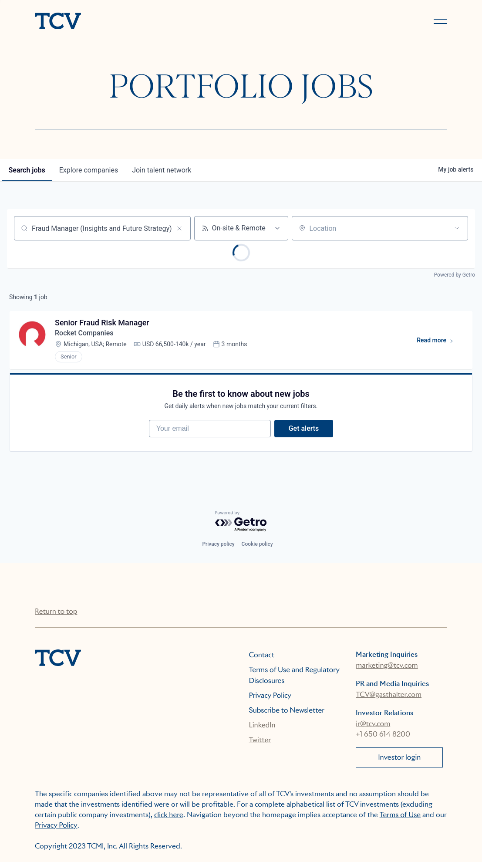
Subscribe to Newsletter (287, 710)
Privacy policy (218, 544)
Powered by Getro (454, 275)
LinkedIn (262, 725)
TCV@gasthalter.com (388, 694)
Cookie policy (257, 544)
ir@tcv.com (373, 723)
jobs (27, 170)
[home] (134, 22)
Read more (439, 342)
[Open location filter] (456, 228)
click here (168, 814)
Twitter (260, 739)
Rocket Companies (84, 333)
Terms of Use (400, 814)
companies (88, 170)
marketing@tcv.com (387, 665)
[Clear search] (179, 228)
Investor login (399, 757)
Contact (262, 654)
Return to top (56, 611)
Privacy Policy (270, 695)
